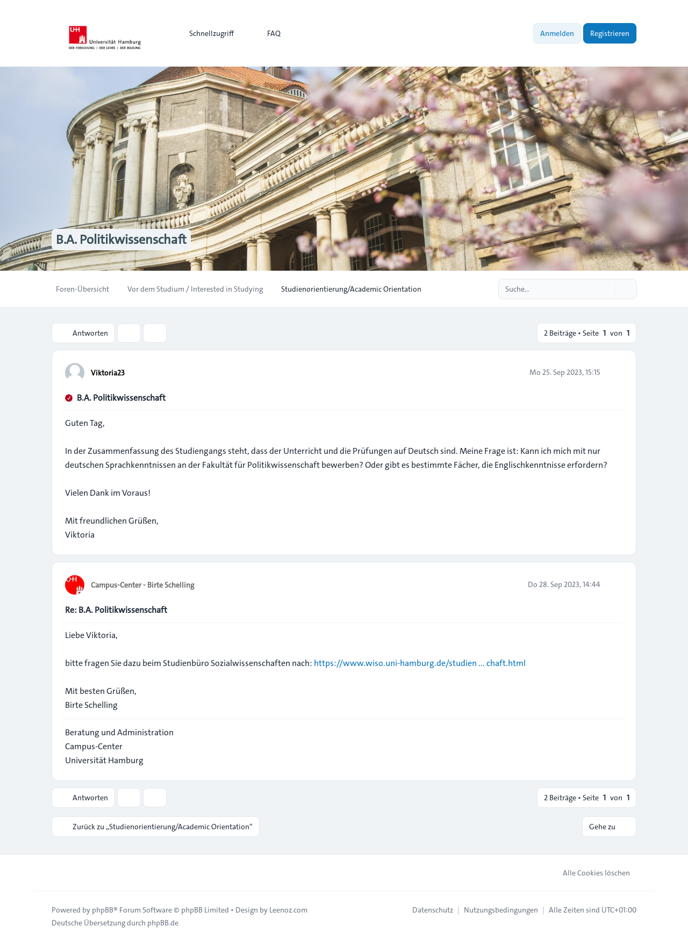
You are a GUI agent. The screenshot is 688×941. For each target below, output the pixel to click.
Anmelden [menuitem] (557, 33)
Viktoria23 (108, 372)
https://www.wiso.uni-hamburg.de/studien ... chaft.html (420, 663)
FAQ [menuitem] (267, 33)
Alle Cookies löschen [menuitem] (589, 872)
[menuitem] (207, 33)
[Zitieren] (614, 372)
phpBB (102, 909)
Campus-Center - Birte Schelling (142, 585)
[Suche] (606, 289)
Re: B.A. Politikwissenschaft (116, 610)
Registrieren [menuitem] (609, 33)
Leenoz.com (288, 909)
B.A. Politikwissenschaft (121, 398)
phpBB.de (162, 922)
